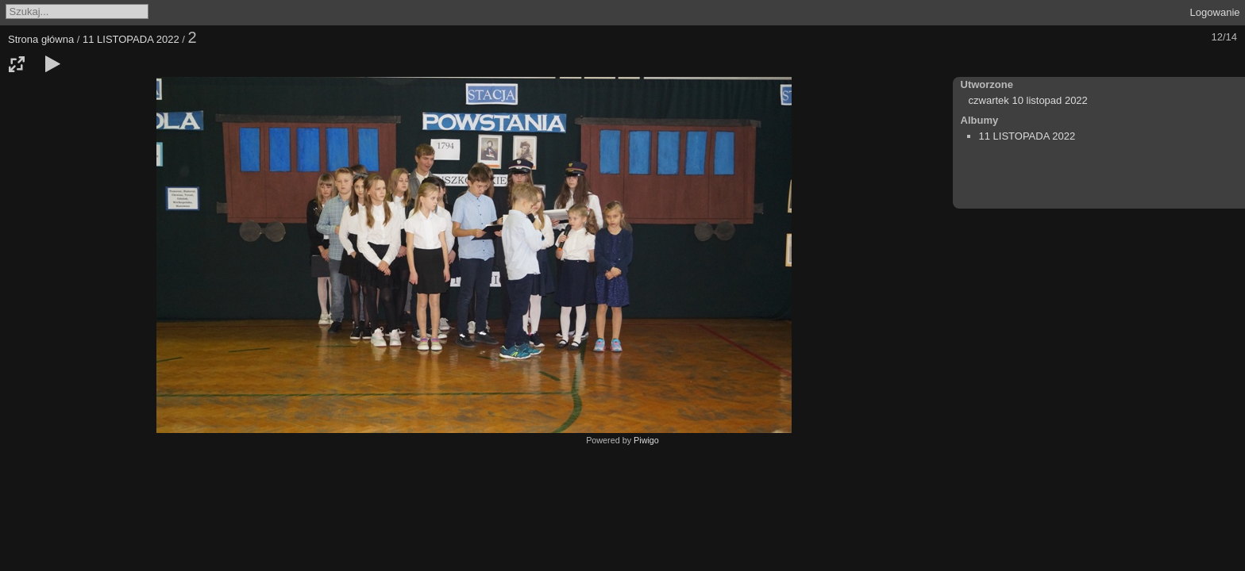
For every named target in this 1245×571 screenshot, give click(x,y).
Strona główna (41, 39)
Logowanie (1215, 12)
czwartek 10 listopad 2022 (1028, 100)
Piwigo (646, 440)
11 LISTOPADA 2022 (131, 39)
